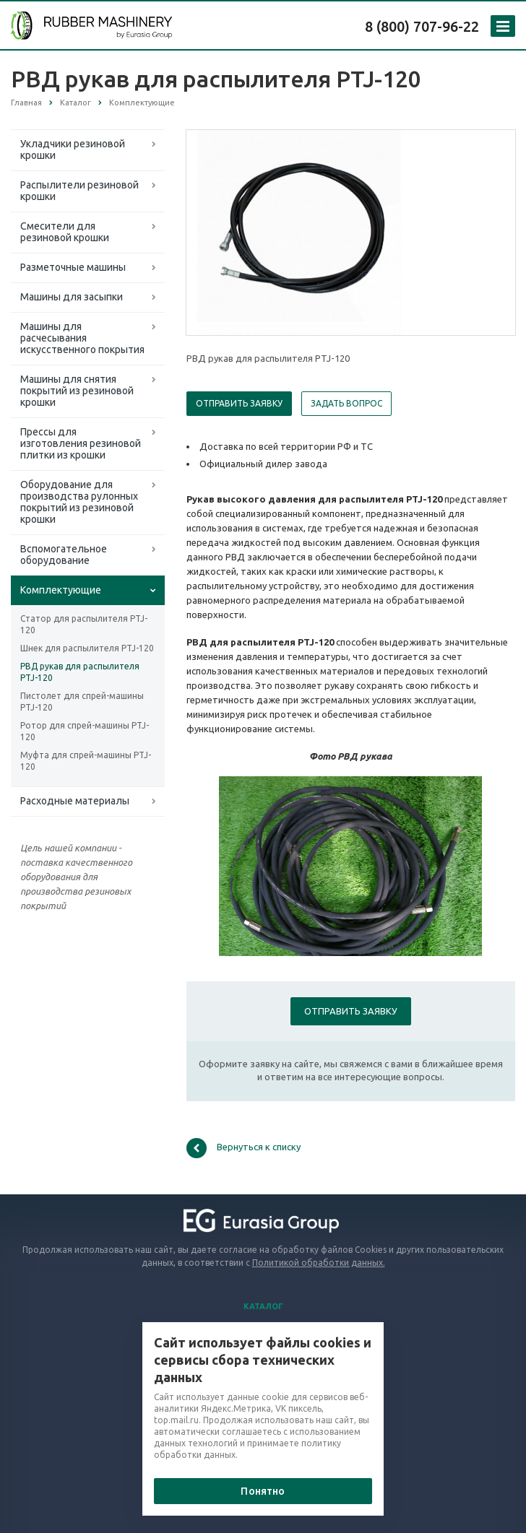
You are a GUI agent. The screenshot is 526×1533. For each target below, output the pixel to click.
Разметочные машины (73, 267)
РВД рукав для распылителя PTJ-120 (79, 671)
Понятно (263, 1491)
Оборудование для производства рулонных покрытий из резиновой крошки (79, 502)
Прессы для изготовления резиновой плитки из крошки (80, 443)
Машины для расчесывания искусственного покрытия (82, 338)
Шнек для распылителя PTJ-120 (87, 648)
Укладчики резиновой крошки (72, 149)
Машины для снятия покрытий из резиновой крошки (77, 390)
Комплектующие (60, 590)
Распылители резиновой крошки (79, 190)
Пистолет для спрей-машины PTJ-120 (82, 701)
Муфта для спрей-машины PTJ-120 (85, 760)
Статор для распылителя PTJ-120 (83, 624)
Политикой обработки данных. (318, 1262)
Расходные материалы (74, 801)
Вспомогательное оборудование (63, 554)
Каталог (263, 1306)
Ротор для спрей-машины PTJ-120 (84, 731)
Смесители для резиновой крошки (64, 231)
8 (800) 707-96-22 (422, 26)
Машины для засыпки (71, 297)
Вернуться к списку (243, 1148)
